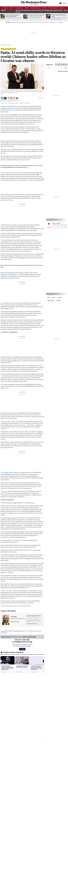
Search (65, 68)
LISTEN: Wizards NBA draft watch (58, 15)
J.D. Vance (35, 22)
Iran (20, 22)
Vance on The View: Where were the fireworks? (12, 15)
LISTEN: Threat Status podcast (36, 15)
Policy (11, 8)
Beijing (13, 127)
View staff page (15, 621)
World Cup (25, 22)
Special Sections (35, 8)
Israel (30, 22)
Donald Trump (14, 22)
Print (41, 98)
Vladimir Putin (10, 110)
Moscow (14, 108)
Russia (46, 22)
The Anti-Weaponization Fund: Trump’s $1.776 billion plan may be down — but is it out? (42, 11)
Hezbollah (41, 22)
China (11, 130)
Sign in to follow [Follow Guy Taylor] (33, 618)
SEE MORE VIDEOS (62, 71)
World (9, 44)
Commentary (18, 8)
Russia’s (39, 143)
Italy (56, 22)
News (5, 8)
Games (61, 8)
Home (2, 44)
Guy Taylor (4, 103)
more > (2, 94)
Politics (59, 297)
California (51, 22)
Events (44, 8)
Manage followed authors (32, 623)
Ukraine (60, 22)
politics (13, 378)
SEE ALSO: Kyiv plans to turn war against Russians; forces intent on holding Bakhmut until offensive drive (22, 166)
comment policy (16, 637)
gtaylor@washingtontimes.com (19, 618)
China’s (20, 115)
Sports (26, 8)
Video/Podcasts (53, 8)
